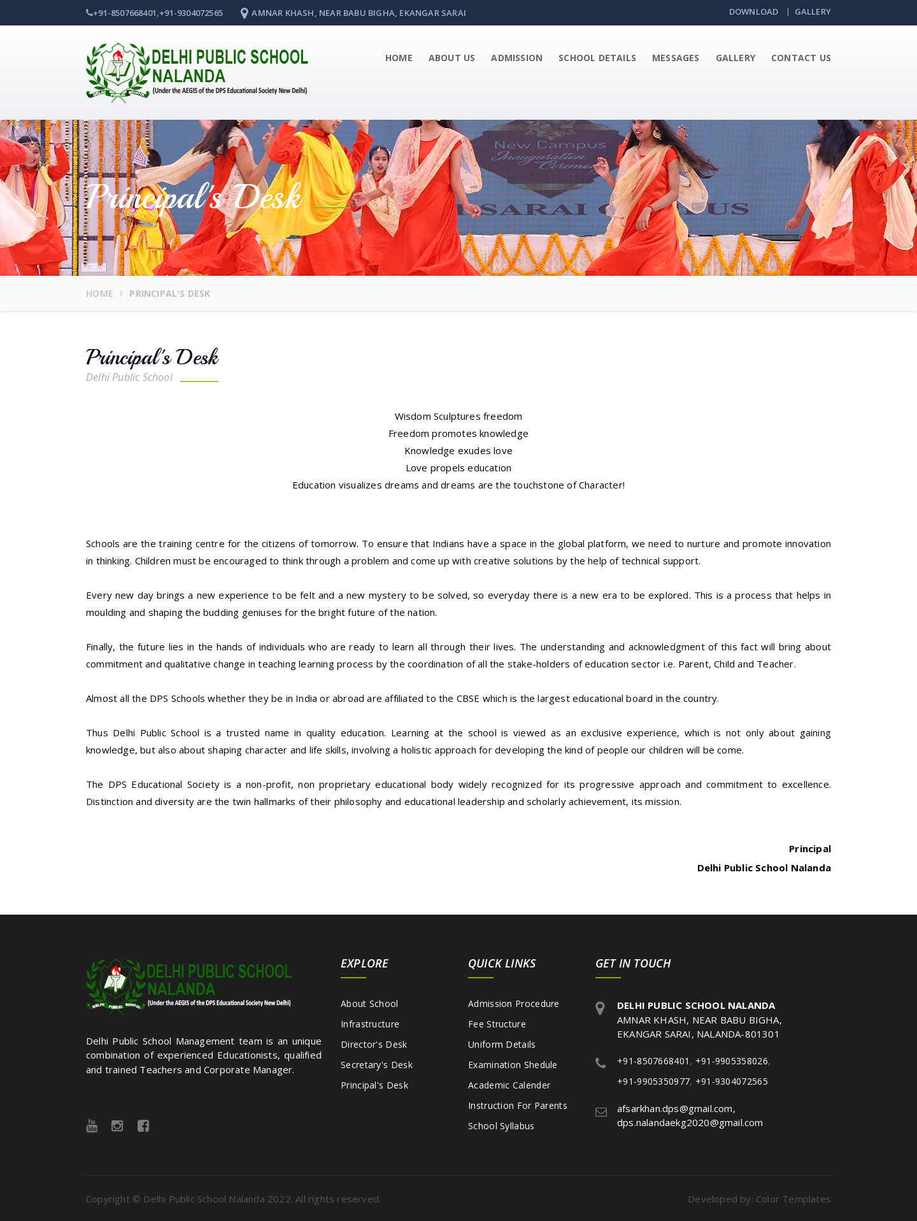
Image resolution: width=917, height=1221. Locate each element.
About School (370, 1002)
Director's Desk (374, 1043)
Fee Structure (497, 1023)
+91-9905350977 (653, 1080)
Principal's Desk (374, 1084)
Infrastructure (370, 1023)
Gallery (813, 11)
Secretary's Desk (377, 1063)
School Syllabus (501, 1124)
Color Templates (793, 1198)
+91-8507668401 (125, 12)
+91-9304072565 (191, 12)
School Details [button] (597, 56)
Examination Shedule (513, 1063)
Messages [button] (676, 56)
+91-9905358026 (731, 1059)
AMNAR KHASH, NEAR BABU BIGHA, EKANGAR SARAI (353, 12)
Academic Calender (509, 1084)
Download (754, 11)
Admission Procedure (514, 1002)
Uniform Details (502, 1043)
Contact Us (801, 56)
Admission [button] (517, 56)
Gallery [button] (735, 56)
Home (399, 56)
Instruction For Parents (517, 1104)
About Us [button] (452, 56)
